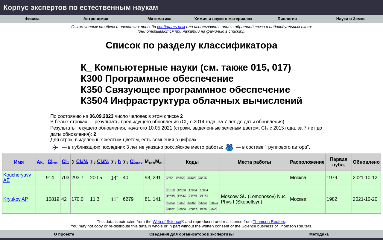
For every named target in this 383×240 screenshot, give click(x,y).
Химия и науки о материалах (223, 18)
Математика (159, 18)
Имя (19, 162)
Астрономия (95, 18)
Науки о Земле (351, 18)
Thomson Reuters (269, 221)
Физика (32, 18)
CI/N (82, 161)
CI (52, 161)
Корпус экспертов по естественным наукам (80, 7)
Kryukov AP (15, 199)
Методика (319, 234)
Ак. (40, 162)
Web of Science (167, 221)
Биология (287, 18)
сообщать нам (171, 27)
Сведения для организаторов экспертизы (191, 234)
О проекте (64, 234)
